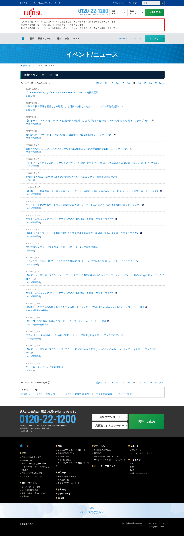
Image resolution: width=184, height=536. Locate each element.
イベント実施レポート (48, 394)
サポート (134, 446)
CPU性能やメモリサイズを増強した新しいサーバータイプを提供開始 (62, 247)
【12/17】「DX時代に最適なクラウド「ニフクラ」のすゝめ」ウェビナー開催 (66, 321)
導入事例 (62, 472)
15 (123, 83)
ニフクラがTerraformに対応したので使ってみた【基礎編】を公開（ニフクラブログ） (70, 293)
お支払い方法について (67, 456)
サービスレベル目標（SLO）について (109, 460)
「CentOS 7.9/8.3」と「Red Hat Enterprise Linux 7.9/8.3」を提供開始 (62, 92)
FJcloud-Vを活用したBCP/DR (34, 464)
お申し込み (99, 446)
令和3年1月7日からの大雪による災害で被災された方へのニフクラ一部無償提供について (72, 176)
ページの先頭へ (92, 512)
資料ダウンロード (109, 417)
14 (117, 83)
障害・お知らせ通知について (34, 493)
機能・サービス (45, 38)
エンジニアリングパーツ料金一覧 (71, 450)
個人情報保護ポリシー (132, 523)
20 (150, 83)
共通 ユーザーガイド (138, 473)
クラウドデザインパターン (69, 483)
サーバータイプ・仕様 (31, 487)
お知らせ (30, 96)
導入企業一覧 (63, 480)
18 (139, 83)
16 (128, 83)
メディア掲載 (32, 166)
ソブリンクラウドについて (33, 476)
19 (145, 83)
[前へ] (99, 83)
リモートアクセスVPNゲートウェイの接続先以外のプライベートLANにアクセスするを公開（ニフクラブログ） (83, 205)
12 (106, 83)
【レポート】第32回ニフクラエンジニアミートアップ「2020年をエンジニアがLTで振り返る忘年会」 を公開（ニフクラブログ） (92, 191)
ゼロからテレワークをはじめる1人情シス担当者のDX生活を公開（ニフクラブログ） (70, 134)
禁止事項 (25, 496)
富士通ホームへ (27, 524)
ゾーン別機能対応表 (30, 490)
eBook (76, 38)
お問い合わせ (119, 3)
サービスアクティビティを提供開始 (44, 367)
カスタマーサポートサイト (141, 453)
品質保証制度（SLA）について (107, 456)
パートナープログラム (105, 466)
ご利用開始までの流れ (103, 450)
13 (111, 83)
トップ (26, 446)
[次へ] (161, 83)
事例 (67, 38)
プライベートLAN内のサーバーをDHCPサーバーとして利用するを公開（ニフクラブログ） (73, 335)
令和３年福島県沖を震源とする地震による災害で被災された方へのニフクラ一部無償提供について (77, 106)
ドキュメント (136, 460)
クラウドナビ (64, 493)
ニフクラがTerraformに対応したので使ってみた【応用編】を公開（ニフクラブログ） (70, 219)
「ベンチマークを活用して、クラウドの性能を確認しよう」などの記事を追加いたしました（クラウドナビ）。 (83, 261)
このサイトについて (156, 523)
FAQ (132, 470)
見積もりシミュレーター (109, 425)
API (131, 464)
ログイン (154, 38)
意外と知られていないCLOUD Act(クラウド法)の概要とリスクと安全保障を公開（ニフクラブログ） (78, 148)
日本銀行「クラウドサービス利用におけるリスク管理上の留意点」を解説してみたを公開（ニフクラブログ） (82, 233)
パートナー (134, 3)
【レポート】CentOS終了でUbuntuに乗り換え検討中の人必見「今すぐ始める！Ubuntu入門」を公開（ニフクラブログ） (88, 120)
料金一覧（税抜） (65, 460)
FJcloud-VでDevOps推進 (32, 473)
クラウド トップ (30, 66)
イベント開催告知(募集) (37, 310)
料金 (59, 38)
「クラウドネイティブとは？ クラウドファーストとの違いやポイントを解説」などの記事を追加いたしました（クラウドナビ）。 (93, 162)
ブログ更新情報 (33, 124)
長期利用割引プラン (66, 453)
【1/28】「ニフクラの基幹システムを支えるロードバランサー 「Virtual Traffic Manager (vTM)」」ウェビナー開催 (85, 307)
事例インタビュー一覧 (67, 476)
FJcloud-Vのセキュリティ (32, 457)
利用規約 (97, 453)
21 (156, 83)
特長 (32, 38)
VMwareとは (27, 460)
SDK (132, 467)
